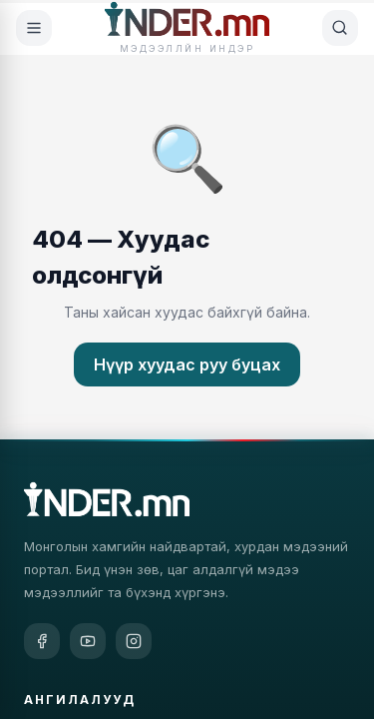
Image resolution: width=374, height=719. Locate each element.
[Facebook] (42, 641)
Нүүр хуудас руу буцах (187, 364)
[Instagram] (134, 641)
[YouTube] (88, 641)
